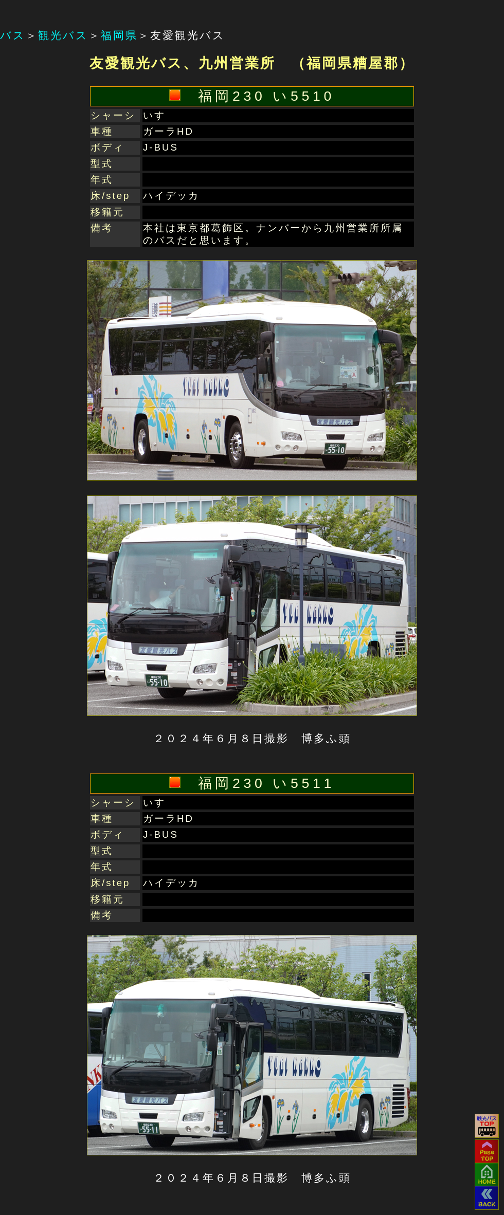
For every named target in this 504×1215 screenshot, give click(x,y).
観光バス (63, 35)
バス (13, 35)
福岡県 (119, 35)
